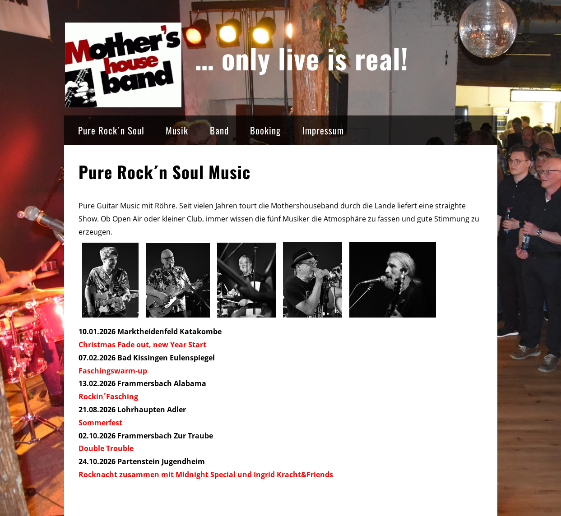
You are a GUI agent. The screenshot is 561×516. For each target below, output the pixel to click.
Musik (177, 130)
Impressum (323, 130)
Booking (265, 130)
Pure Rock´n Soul (111, 130)
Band (219, 130)
